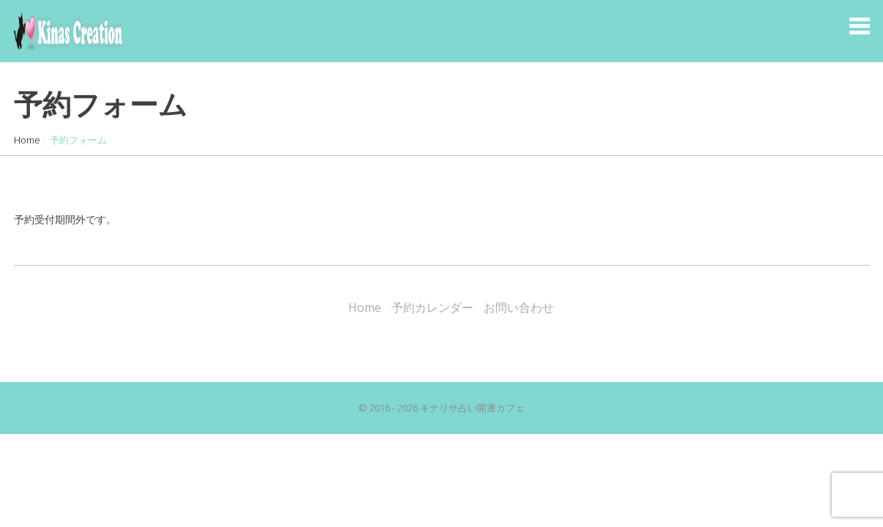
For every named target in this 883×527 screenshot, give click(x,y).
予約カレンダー (432, 307)
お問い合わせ (519, 307)
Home (27, 139)
